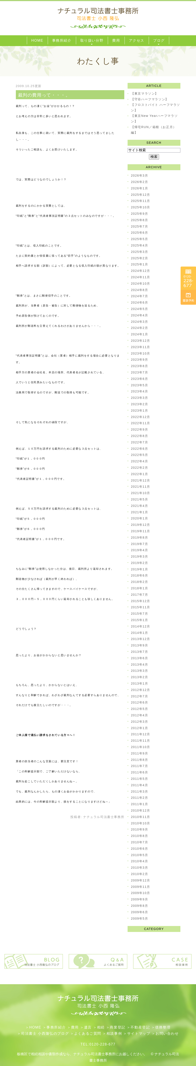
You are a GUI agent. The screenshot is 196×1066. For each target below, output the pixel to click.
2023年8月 (139, 366)
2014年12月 (140, 626)
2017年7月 (139, 594)
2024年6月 (139, 302)
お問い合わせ (167, 1033)
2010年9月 (139, 829)
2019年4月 (139, 550)
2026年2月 (139, 182)
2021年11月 (140, 486)
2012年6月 (139, 702)
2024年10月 (140, 283)
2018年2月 (139, 582)
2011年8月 (139, 760)
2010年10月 (140, 823)
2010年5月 (139, 855)
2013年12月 (140, 639)
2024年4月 (139, 315)
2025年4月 (139, 245)
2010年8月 (139, 836)
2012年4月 (139, 715)
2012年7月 (139, 696)
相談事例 (114, 1033)
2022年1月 (139, 474)
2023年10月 (140, 353)
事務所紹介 (56, 1027)
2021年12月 (140, 480)
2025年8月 (139, 220)
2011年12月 (140, 734)
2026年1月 (139, 188)
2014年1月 (139, 633)
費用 (75, 1027)
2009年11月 (140, 887)
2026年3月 (139, 175)
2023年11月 (140, 347)
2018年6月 (139, 575)
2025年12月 (140, 194)
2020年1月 (139, 518)
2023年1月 (139, 410)
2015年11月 (140, 607)
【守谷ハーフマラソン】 (150, 99)
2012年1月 (139, 728)
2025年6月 (139, 232)
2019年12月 (140, 524)
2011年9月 (139, 753)
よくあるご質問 (87, 1033)
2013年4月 (139, 664)
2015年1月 (139, 620)
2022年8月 (139, 436)
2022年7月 (139, 442)
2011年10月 (140, 747)
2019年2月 (139, 563)
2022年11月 (140, 423)
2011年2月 (139, 797)
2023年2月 (139, 404)
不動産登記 (140, 1027)
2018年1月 (139, 588)
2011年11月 (140, 740)
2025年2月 (139, 258)
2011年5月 (139, 778)
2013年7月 (139, 651)
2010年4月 (139, 861)
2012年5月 (139, 709)
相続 (101, 1027)
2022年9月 (139, 429)
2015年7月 (139, 613)
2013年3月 (139, 670)
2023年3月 (139, 398)
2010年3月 (139, 867)
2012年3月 (139, 721)
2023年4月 (139, 391)
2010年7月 (139, 842)
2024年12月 (140, 271)
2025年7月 (139, 226)
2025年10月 (140, 207)
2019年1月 (139, 569)
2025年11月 (140, 201)
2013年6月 (139, 658)
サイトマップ (138, 1033)
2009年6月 (139, 912)
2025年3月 (139, 252)
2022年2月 (139, 467)
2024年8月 (139, 290)
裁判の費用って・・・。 (44, 95)
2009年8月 (139, 905)
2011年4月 (139, 785)
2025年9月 (139, 213)
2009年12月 (140, 880)
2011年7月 (139, 766)
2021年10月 (140, 493)
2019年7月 (139, 544)
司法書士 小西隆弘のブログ (45, 1033)
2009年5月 (139, 918)
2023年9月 (139, 359)
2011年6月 (139, 772)
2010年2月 (139, 874)
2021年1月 (139, 512)
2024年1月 (139, 334)
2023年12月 (140, 340)
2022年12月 (140, 417)
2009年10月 (140, 893)
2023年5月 (139, 385)
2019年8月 (139, 537)
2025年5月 (139, 239)
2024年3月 (139, 321)
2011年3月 (139, 791)
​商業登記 (117, 1027)
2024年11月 (140, 277)
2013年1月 (139, 683)
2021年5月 (139, 499)
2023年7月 (139, 372)
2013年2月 (139, 677)
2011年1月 (139, 804)
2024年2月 (139, 328)
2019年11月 (140, 531)
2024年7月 (139, 296)
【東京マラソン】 (144, 93)
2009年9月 (139, 899)
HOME (35, 1027)
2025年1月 (139, 264)
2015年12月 (140, 601)
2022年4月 (139, 461)
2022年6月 (139, 448)
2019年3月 (139, 556)
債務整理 (162, 1027)
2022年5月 (139, 455)
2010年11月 (140, 817)
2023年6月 (139, 379)
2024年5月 (139, 309)
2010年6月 (139, 848)
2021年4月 (139, 506)
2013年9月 (139, 645)
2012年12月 (140, 690)
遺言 (88, 1027)
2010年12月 (140, 810)
